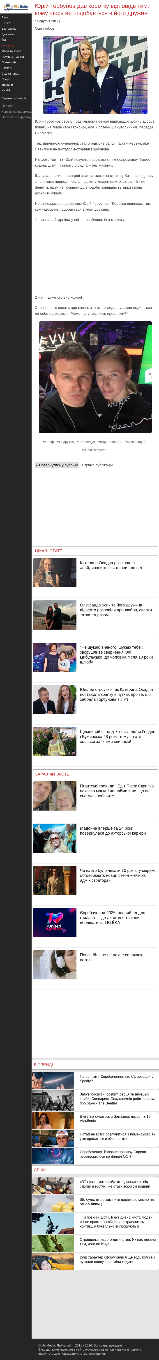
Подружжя (67, 442)
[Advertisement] (95, 258)
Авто (5, 17)
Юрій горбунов (95, 450)
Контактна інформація (18, 111)
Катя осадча (136, 442)
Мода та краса (11, 51)
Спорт (6, 79)
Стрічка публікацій (97, 465)
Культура (8, 45)
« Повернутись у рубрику (57, 465)
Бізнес (6, 23)
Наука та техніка (13, 56)
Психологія (9, 62)
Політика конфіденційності (21, 117)
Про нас (7, 106)
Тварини (7, 84)
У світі (6, 90)
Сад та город (10, 73)
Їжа (4, 40)
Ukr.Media (43, 133)
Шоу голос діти (111, 442)
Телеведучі (87, 442)
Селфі (50, 442)
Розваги (7, 68)
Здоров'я (8, 34)
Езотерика (9, 28)
